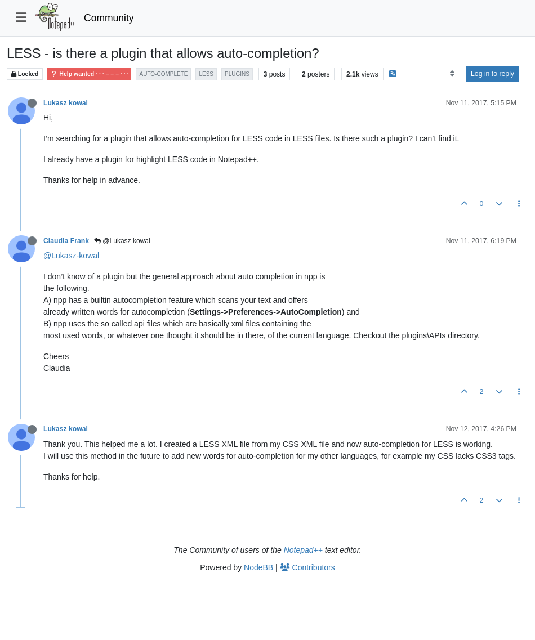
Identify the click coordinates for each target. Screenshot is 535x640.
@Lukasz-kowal (71, 255)
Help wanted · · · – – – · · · (89, 74)
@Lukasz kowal (122, 241)
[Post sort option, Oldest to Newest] (452, 74)
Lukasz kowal (65, 103)
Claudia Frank (66, 241)
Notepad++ (303, 549)
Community (109, 18)
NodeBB (258, 567)
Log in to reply (492, 74)
